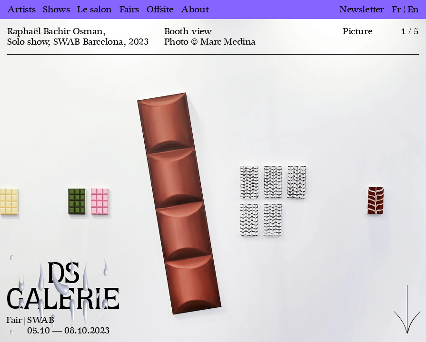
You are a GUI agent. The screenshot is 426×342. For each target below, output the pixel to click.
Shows (56, 9)
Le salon (94, 9)
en (413, 9)
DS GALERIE (63, 287)
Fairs (129, 9)
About (194, 9)
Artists (21, 9)
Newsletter (361, 9)
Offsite (160, 9)
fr (396, 9)
